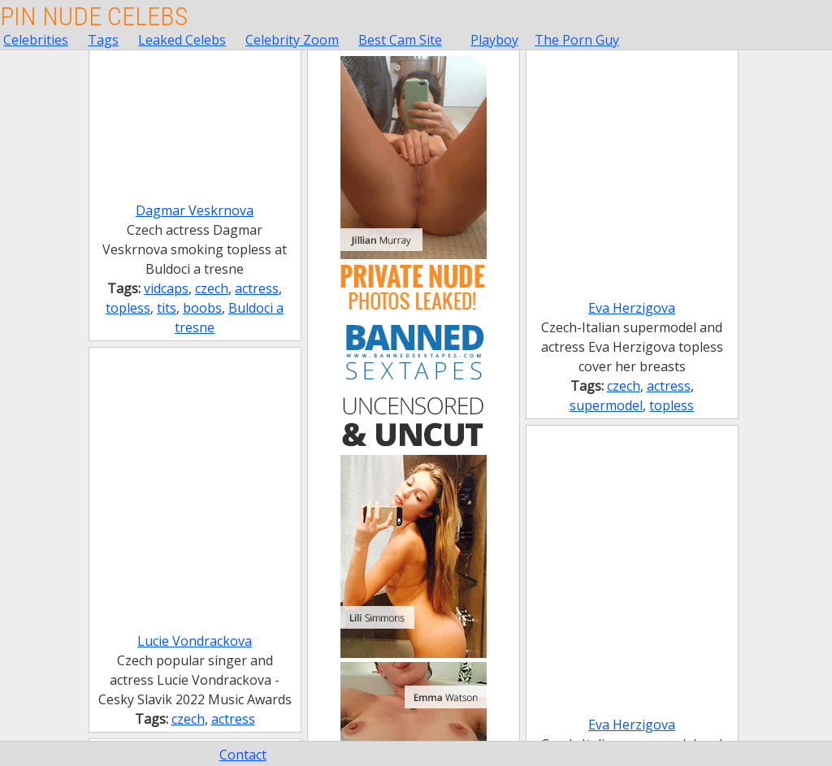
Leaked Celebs (182, 40)
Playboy (494, 40)
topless (128, 308)
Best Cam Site (400, 40)
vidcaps (166, 288)
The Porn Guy (577, 40)
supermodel (606, 405)
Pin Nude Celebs (94, 16)
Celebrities (35, 40)
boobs (202, 308)
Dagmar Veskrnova (195, 210)
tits (166, 308)
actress (257, 288)
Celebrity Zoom (292, 40)
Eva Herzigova (631, 308)
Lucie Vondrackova (194, 641)
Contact (242, 755)
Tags (103, 40)
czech (211, 288)
